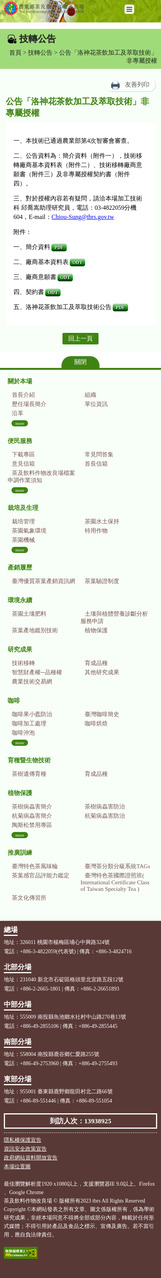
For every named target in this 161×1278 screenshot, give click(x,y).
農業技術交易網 (32, 681)
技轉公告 (40, 52)
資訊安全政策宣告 (25, 1149)
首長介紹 (23, 395)
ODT (77, 262)
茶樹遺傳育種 (29, 774)
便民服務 (20, 441)
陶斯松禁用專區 (32, 825)
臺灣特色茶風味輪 (35, 866)
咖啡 (14, 700)
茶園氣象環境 (29, 531)
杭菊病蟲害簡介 (32, 816)
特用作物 (96, 531)
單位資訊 (96, 404)
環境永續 (20, 600)
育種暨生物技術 (29, 760)
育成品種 (96, 663)
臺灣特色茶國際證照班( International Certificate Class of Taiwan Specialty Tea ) (115, 882)
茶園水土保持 (102, 521)
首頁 (15, 52)
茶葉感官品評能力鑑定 (40, 875)
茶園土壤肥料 (29, 614)
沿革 (17, 413)
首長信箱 (96, 464)
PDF (58, 247)
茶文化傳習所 (29, 898)
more (19, 423)
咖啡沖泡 (23, 733)
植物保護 (96, 630)
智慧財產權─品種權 (37, 672)
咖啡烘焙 (96, 723)
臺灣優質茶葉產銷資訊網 (43, 581)
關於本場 (20, 381)
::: (4, 39)
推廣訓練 (20, 852)
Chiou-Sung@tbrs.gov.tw (83, 217)
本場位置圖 (17, 1166)
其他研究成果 (102, 672)
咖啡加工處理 (29, 723)
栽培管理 (23, 521)
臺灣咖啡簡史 (102, 714)
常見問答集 (99, 454)
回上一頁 (80, 338)
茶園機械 (23, 540)
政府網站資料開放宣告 (31, 1158)
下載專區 (23, 454)
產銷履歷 (20, 567)
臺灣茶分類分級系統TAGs (117, 866)
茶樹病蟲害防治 (105, 807)
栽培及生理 (23, 508)
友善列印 (137, 84)
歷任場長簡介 (29, 404)
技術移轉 (23, 663)
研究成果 (20, 649)
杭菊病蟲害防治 (105, 816)
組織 (90, 395)
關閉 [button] (80, 362)
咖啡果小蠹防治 (32, 714)
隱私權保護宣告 (22, 1140)
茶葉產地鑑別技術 (35, 630)
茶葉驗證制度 (102, 581)
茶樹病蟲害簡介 (32, 807)
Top (153, 1270)
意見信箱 (23, 464)
